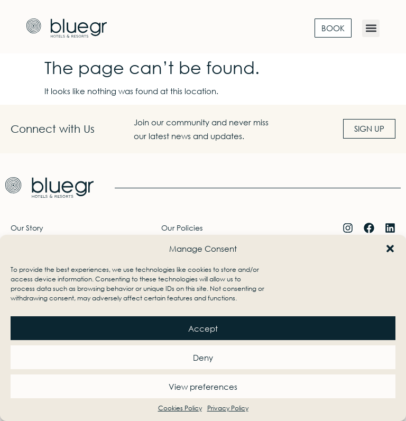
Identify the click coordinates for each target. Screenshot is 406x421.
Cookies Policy (180, 408)
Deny (203, 357)
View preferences (203, 386)
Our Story (27, 228)
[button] (390, 248)
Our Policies (181, 228)
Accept (203, 328)
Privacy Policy (227, 408)
